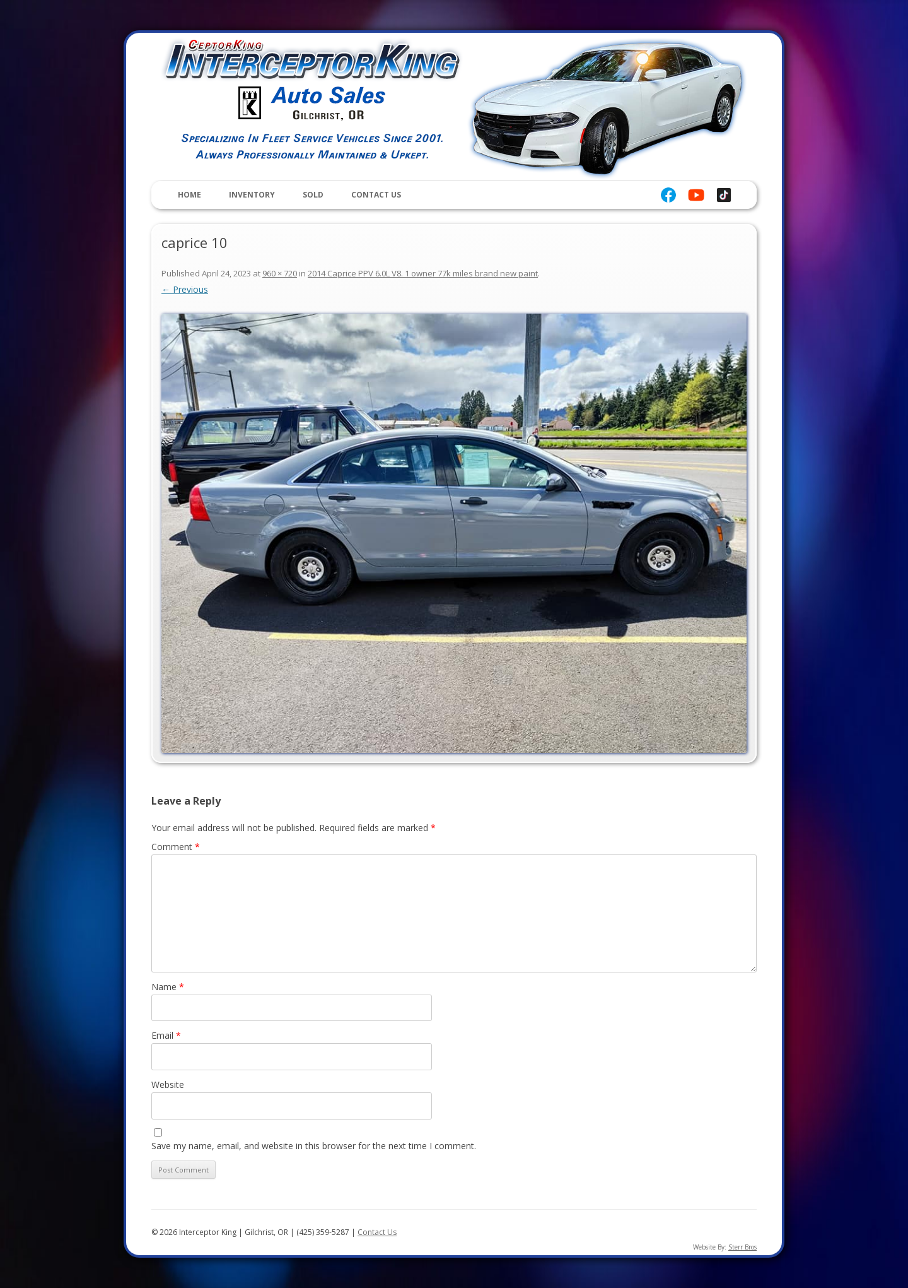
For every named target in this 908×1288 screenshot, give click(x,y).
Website (167, 1084)
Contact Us (376, 194)
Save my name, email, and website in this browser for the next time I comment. (313, 1146)
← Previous (184, 289)
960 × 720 (279, 273)
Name (167, 987)
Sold (313, 194)
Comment (175, 847)
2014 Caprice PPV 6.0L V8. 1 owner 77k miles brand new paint (423, 273)
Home (189, 194)
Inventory (252, 194)
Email (166, 1035)
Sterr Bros (742, 1247)
